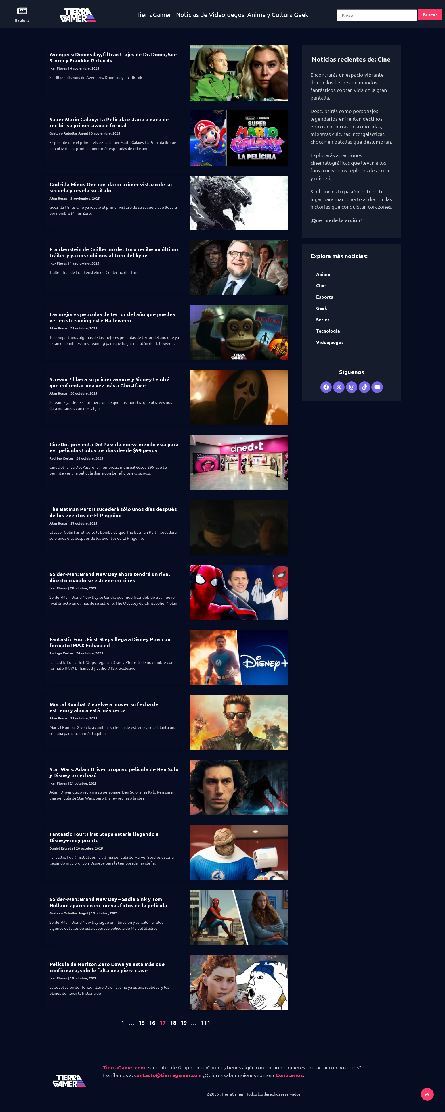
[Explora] (22, 11)
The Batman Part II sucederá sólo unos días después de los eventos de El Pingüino (113, 512)
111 (205, 1022)
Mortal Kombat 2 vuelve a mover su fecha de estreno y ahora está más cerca (103, 707)
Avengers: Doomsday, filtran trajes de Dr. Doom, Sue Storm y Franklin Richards (113, 57)
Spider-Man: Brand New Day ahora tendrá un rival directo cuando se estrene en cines (109, 577)
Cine (321, 285)
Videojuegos (330, 342)
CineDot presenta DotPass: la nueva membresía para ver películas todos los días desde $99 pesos (114, 447)
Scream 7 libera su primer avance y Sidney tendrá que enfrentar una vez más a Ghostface (109, 382)
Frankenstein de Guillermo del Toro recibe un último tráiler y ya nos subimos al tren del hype (113, 252)
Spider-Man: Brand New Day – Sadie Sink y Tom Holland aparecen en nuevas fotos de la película (108, 902)
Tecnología (328, 331)
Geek (321, 308)
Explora (22, 20)
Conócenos (289, 1075)
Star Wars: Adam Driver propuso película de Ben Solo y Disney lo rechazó (114, 772)
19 (183, 1022)
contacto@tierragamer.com (168, 1075)
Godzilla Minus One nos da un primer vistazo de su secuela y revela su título (110, 187)
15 (141, 1022)
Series (322, 319)
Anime (323, 274)
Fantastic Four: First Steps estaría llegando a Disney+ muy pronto (104, 837)
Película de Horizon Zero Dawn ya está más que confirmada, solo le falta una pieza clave (107, 967)
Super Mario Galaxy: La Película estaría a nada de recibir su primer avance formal (109, 122)
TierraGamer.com (124, 1067)
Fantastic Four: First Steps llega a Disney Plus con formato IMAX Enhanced (110, 642)
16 (152, 1022)
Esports (324, 297)
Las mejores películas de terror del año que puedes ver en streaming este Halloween (112, 317)
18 (173, 1022)
